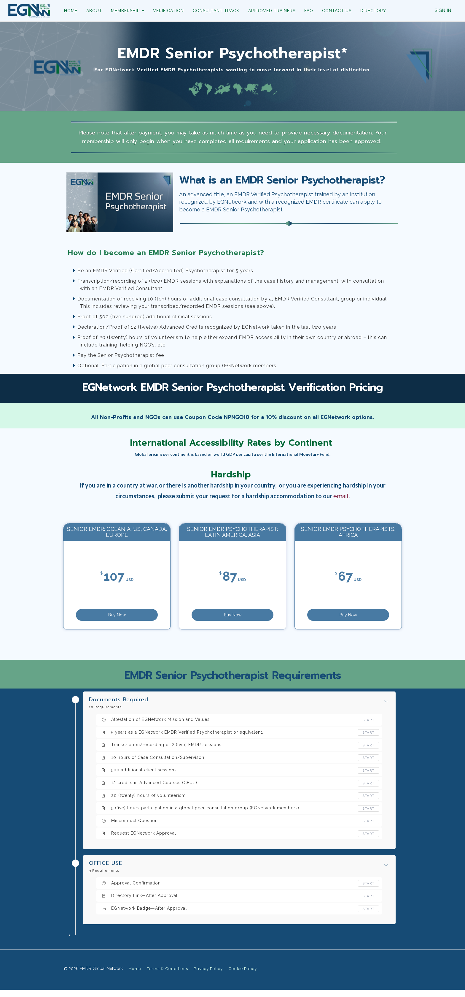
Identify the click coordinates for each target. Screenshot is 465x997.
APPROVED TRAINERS (269, 10)
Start (368, 727)
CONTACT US (334, 10)
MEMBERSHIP (124, 10)
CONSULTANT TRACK (213, 10)
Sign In (443, 10)
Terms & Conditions (167, 975)
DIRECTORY (370, 10)
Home (135, 975)
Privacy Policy (208, 975)
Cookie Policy (242, 975)
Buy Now (156, 617)
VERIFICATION (165, 10)
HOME (68, 10)
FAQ (306, 10)
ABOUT (91, 10)
